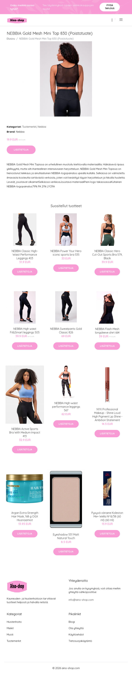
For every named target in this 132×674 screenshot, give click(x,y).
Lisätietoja (21, 149)
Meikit (10, 628)
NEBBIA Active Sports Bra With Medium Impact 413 (24, 432)
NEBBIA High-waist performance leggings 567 (66, 406)
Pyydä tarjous (109, 7)
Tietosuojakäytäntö (80, 641)
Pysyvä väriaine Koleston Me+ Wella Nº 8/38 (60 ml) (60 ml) (107, 516)
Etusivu (11, 38)
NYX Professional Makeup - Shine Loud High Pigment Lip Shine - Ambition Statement (107, 415)
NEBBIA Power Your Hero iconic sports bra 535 (66, 252)
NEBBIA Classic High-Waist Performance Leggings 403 (25, 254)
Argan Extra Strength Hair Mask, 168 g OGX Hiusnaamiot (24, 516)
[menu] (121, 19)
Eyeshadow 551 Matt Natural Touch (66, 536)
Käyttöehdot (76, 634)
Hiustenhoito (14, 621)
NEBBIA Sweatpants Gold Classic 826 (66, 330)
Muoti (10, 634)
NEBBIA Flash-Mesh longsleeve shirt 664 (107, 330)
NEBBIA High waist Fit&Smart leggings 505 (25, 330)
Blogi (72, 621)
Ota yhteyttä (76, 628)
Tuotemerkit (29, 126)
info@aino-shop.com (81, 599)
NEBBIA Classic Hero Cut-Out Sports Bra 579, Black (107, 254)
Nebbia (42, 126)
